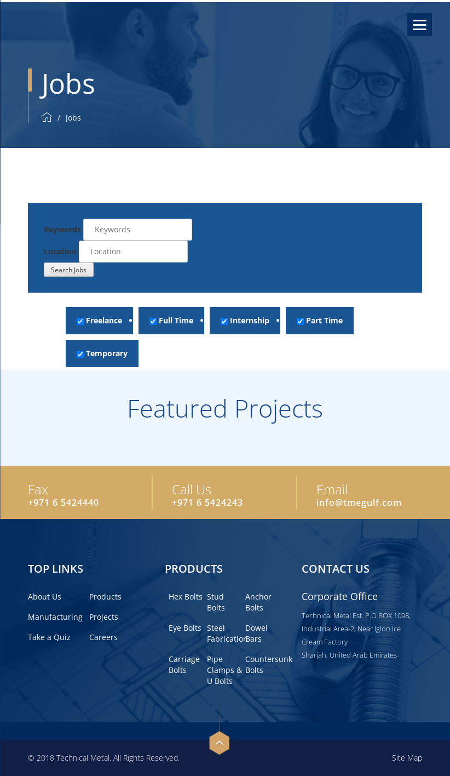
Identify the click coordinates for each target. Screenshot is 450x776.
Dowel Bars (256, 633)
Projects (103, 617)
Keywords (62, 229)
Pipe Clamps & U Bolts (224, 670)
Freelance (99, 320)
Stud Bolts (216, 602)
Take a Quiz (49, 637)
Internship (245, 320)
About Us (44, 596)
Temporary (102, 353)
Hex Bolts (186, 596)
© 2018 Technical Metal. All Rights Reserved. (104, 757)
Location (60, 251)
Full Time (171, 320)
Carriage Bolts (184, 664)
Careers (103, 637)
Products (105, 596)
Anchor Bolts (258, 602)
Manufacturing (55, 617)
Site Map (407, 757)
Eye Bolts (185, 628)
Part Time (320, 320)
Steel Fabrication (227, 633)
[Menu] (419, 24)
